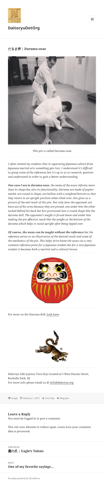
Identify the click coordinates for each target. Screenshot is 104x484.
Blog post (64, 398)
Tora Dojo (49, 398)
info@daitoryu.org (61, 382)
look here (53, 314)
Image (14, 398)
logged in (30, 418)
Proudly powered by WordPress (24, 478)
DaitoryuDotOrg (24, 27)
